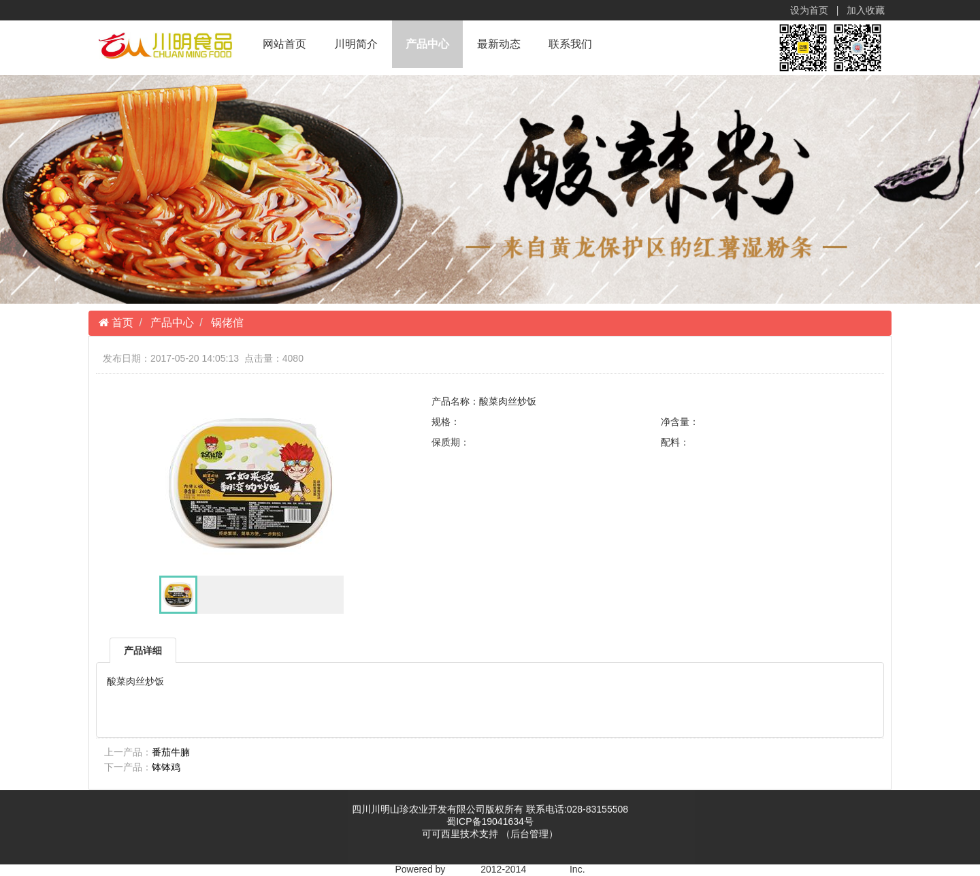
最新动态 (499, 44)
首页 (121, 322)
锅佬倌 (227, 322)
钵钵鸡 (166, 767)
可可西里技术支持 (461, 835)
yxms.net (548, 869)
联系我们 (570, 44)
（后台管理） (529, 835)
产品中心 (427, 44)
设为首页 (810, 10)
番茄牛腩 (171, 752)
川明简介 (356, 44)
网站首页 (284, 44)
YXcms (463, 869)
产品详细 (143, 650)
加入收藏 (866, 10)
